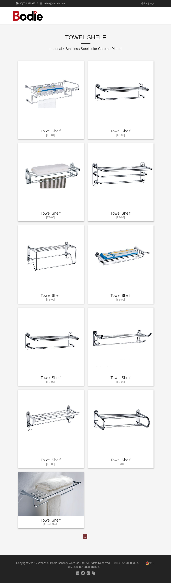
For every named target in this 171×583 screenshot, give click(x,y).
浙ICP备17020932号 (126, 563)
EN (144, 3)
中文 (152, 3)
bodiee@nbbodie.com (54, 3)
